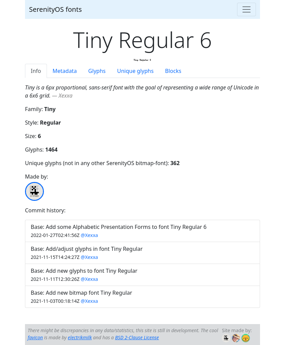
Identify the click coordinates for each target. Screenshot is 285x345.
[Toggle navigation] (246, 9)
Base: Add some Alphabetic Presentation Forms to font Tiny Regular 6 (119, 227)
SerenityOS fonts (55, 9)
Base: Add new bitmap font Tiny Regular (81, 292)
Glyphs (96, 71)
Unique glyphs (135, 71)
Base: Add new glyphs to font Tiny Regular (84, 270)
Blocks (173, 71)
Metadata (65, 71)
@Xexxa (89, 235)
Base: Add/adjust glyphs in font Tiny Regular (86, 249)
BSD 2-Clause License (137, 337)
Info (36, 71)
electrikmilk (80, 337)
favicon (35, 337)
